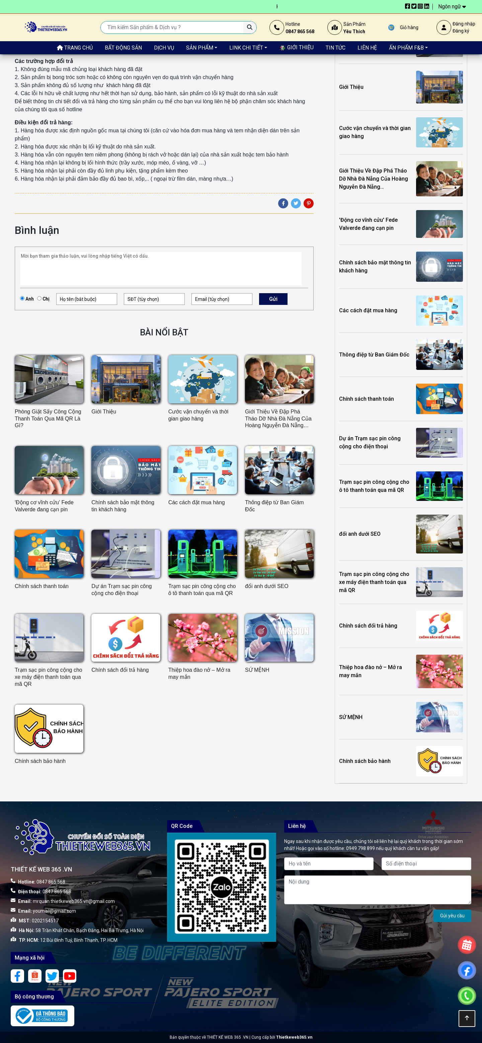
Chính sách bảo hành (40, 761)
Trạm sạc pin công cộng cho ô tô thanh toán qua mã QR (202, 589)
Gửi (273, 299)
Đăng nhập (464, 23)
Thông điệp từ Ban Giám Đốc (274, 506)
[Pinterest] (309, 203)
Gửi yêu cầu (452, 915)
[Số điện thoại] (426, 863)
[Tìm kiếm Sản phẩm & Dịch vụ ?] (249, 27)
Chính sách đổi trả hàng (120, 670)
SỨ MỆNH (257, 670)
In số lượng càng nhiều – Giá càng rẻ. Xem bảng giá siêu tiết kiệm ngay (104, 6)
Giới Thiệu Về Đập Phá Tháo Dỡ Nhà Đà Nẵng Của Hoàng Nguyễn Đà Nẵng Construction (278, 419)
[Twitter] (296, 203)
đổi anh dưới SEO (267, 586)
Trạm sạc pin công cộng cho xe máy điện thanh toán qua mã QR (48, 677)
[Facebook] (283, 203)
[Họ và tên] (329, 863)
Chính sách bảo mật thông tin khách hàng (122, 506)
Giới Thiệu (103, 411)
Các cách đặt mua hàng (196, 502)
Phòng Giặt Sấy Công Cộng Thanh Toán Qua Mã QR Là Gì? (48, 419)
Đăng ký (461, 31)
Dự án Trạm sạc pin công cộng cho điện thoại (121, 589)
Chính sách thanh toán (42, 586)
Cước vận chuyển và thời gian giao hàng (198, 415)
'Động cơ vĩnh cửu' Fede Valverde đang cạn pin (44, 506)
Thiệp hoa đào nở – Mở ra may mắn (199, 673)
